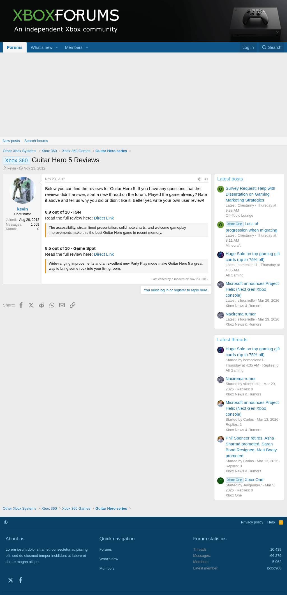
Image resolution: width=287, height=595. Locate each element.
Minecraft (233, 245)
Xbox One (244, 479)
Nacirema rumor (241, 314)
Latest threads (232, 339)
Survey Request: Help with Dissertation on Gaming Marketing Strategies (250, 194)
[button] (57, 47)
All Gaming (235, 275)
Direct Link (104, 218)
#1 (206, 179)
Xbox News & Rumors (243, 306)
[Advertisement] (143, 94)
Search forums (36, 141)
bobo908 (274, 568)
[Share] (199, 179)
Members (74, 47)
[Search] (271, 47)
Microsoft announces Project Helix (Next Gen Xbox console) (252, 289)
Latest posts (230, 179)
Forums (14, 47)
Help (271, 522)
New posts (11, 141)
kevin (12, 168)
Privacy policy (252, 522)
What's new (41, 47)
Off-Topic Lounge (239, 215)
